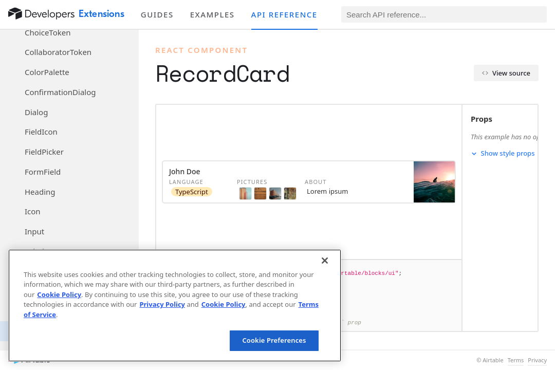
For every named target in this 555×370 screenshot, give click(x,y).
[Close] (324, 260)
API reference (284, 14)
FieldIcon (41, 131)
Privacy (537, 360)
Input (34, 231)
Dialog (36, 112)
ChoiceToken (47, 32)
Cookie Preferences (274, 340)
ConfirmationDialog (60, 92)
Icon (33, 211)
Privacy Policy (162, 304)
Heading (40, 192)
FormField (43, 171)
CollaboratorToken (58, 52)
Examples (212, 14)
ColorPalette (47, 72)
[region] (174, 305)
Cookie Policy (59, 294)
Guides (157, 14)
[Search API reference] (444, 14)
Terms (516, 360)
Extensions (101, 14)
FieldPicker (44, 151)
